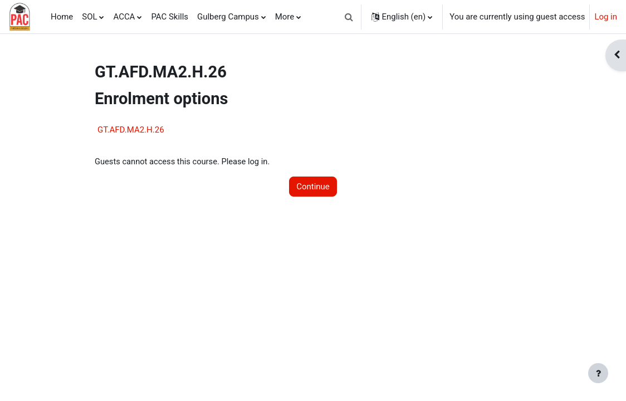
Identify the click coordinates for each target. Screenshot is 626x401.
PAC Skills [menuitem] (169, 17)
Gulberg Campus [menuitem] (228, 17)
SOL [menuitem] (89, 17)
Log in (605, 17)
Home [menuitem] (62, 17)
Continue (312, 187)
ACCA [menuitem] (124, 17)
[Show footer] (598, 373)
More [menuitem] (284, 17)
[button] (349, 16)
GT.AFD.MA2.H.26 (130, 130)
